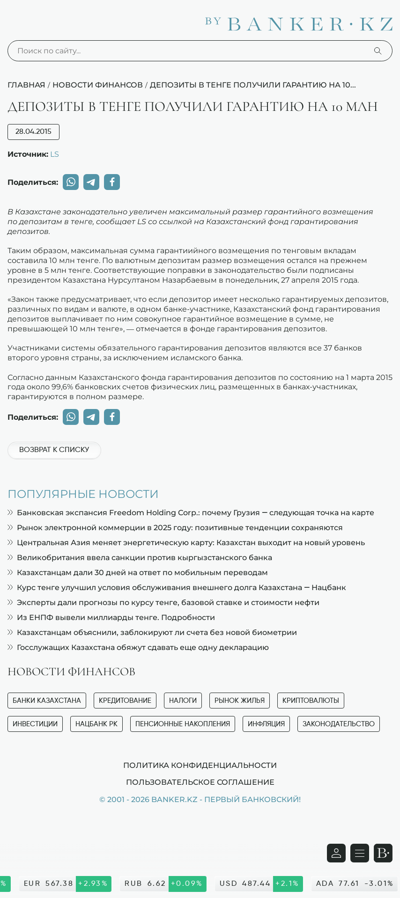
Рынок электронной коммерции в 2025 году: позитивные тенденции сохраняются (175, 527)
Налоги (183, 700)
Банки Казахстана (47, 700)
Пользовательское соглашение (200, 782)
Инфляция (266, 724)
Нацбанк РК (96, 724)
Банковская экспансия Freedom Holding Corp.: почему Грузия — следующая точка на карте (190, 512)
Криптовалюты (310, 700)
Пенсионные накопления (182, 724)
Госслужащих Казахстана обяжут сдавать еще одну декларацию (138, 647)
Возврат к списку (54, 450)
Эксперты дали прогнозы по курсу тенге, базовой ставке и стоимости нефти (163, 602)
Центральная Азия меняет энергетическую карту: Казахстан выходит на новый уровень (186, 542)
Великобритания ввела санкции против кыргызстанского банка (139, 557)
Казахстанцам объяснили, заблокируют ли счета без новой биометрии (152, 632)
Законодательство (339, 724)
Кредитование (125, 700)
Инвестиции (35, 724)
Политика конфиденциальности (200, 765)
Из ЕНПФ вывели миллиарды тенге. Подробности (111, 617)
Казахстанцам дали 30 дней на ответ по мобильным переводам (137, 572)
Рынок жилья (240, 700)
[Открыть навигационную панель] (359, 853)
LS (54, 154)
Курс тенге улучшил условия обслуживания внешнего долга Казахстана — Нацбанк (176, 587)
